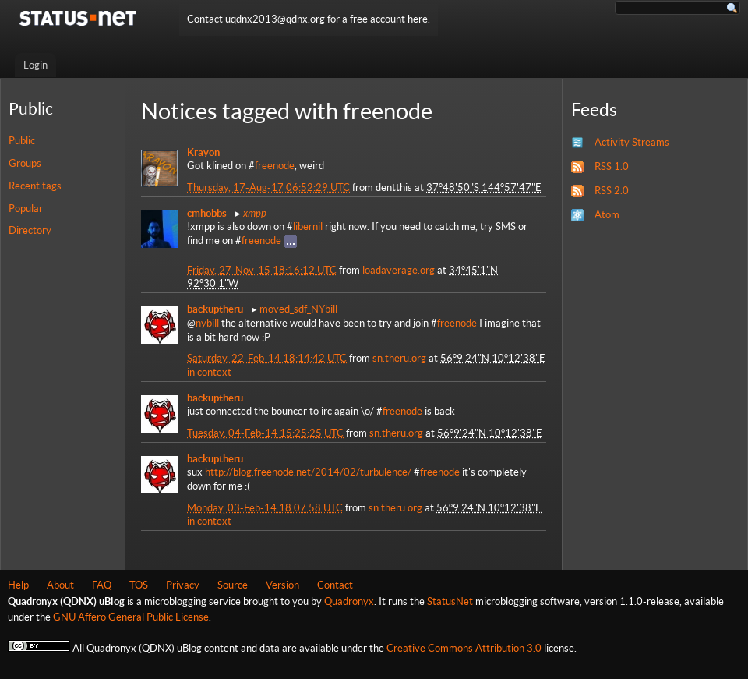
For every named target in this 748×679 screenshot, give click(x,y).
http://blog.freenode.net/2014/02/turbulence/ (308, 472)
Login (35, 65)
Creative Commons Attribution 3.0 (464, 648)
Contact (335, 585)
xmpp (254, 213)
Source (232, 585)
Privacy (182, 585)
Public (22, 141)
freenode (275, 166)
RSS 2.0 (612, 190)
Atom (607, 215)
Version (282, 585)
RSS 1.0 (612, 166)
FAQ (101, 585)
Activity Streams (632, 142)
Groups (25, 163)
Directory (30, 230)
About (60, 585)
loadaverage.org (398, 270)
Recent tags (35, 186)
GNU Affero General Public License (131, 617)
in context (209, 372)
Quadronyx (349, 601)
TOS (138, 585)
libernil (308, 226)
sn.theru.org (399, 358)
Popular (26, 208)
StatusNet (450, 601)
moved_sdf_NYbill (298, 309)
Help (18, 585)
